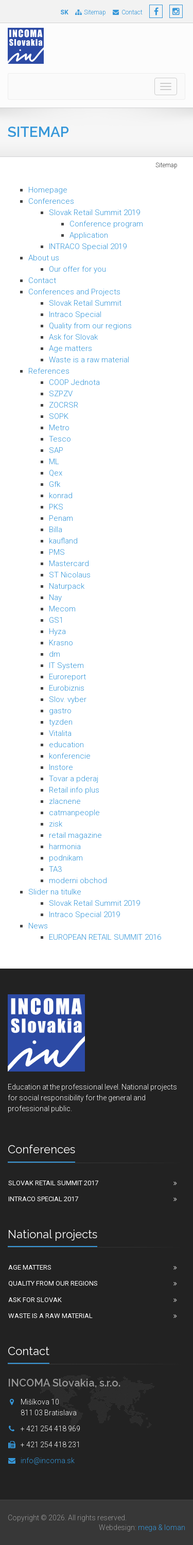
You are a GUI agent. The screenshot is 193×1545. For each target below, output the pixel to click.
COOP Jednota (74, 382)
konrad (61, 495)
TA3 (55, 869)
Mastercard (69, 563)
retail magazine (75, 835)
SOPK (58, 416)
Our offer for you (77, 269)
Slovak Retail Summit (85, 303)
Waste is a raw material (89, 359)
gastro (60, 710)
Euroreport (67, 676)
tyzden (61, 722)
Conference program (106, 224)
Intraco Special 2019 (84, 914)
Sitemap (90, 12)
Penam (61, 518)
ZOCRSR (63, 405)
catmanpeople (74, 812)
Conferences (51, 201)
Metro (59, 427)
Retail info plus (74, 790)
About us (43, 257)
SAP (56, 450)
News (38, 925)
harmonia (65, 846)
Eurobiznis (66, 688)
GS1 (56, 620)
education (66, 744)
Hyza (57, 631)
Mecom (62, 608)
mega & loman (161, 1527)
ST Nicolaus (70, 575)
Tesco (60, 439)
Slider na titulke (54, 892)
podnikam (66, 858)
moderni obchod (78, 880)
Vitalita (60, 733)
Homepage (47, 190)
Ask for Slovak (73, 337)
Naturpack (66, 586)
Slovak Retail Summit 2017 (53, 1183)
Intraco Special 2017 (43, 1199)
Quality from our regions (90, 325)
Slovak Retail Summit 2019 (94, 212)
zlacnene (65, 801)
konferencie (70, 756)
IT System (66, 665)
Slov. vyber (67, 699)
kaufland (63, 541)
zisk (55, 824)
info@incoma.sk (48, 1460)
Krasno (61, 642)
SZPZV (61, 393)
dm (54, 654)
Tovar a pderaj (73, 778)
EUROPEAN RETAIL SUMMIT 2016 (105, 937)
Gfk (54, 484)
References (48, 371)
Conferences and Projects (74, 291)
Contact (128, 12)
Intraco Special (75, 314)
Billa (55, 529)
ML (54, 461)
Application (88, 235)
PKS (56, 507)
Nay (55, 597)
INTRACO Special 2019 (88, 246)
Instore (61, 767)
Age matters (70, 348)
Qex (55, 473)
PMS (57, 552)
